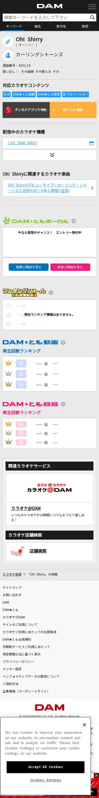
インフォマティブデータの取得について (31, 676)
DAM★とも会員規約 (17, 639)
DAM (6, 602)
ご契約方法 (10, 684)
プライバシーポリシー (18, 661)
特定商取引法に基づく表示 (22, 654)
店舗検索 (38, 551)
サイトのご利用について (20, 624)
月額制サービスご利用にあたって (26, 647)
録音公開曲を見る (70, 267)
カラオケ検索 (12, 574)
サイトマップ (12, 587)
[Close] (84, 762)
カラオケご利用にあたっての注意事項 (29, 632)
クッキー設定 (12, 669)
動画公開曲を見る (28, 267)
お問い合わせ (12, 595)
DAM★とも (10, 610)
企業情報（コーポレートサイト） (26, 691)
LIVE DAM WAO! (22, 143)
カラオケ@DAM (26, 508)
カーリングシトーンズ (39, 54)
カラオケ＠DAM (14, 617)
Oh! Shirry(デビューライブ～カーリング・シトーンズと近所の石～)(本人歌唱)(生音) (47, 188)
